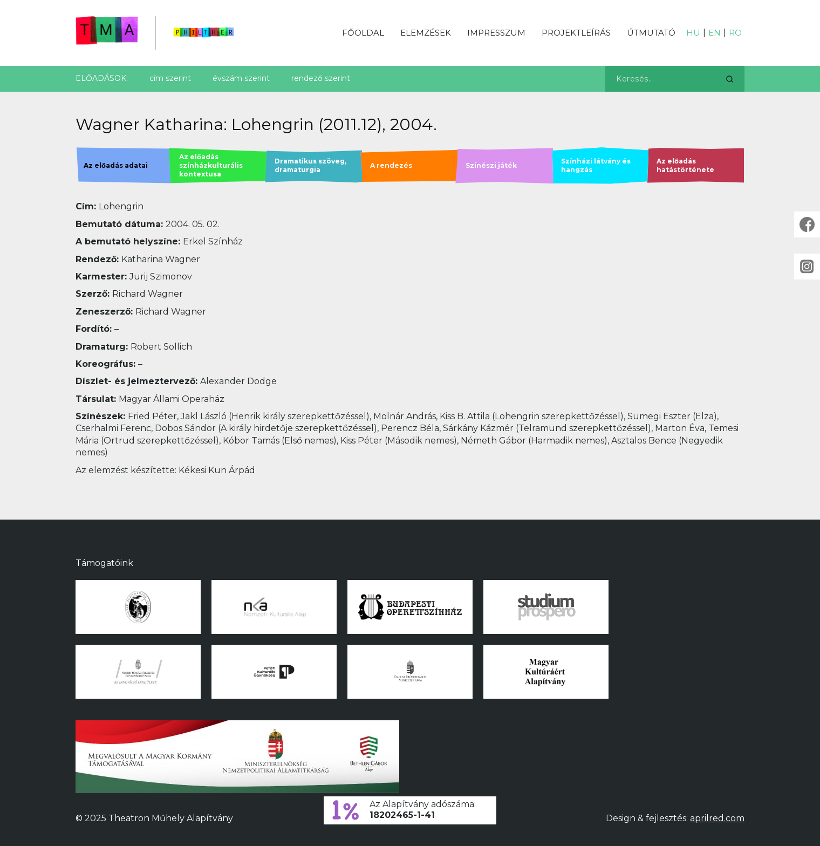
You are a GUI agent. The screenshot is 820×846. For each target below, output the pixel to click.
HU (693, 33)
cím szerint (170, 78)
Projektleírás (576, 33)
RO (735, 33)
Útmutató (651, 33)
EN (714, 33)
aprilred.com (717, 818)
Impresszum (496, 33)
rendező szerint (320, 78)
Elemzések (425, 33)
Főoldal (363, 33)
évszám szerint (241, 78)
